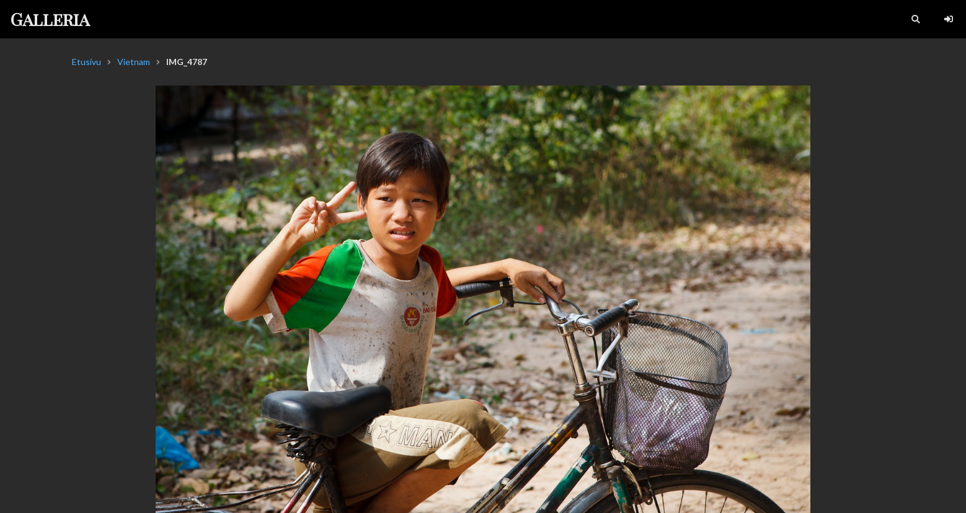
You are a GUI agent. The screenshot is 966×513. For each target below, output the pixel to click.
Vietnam (133, 61)
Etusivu (86, 61)
